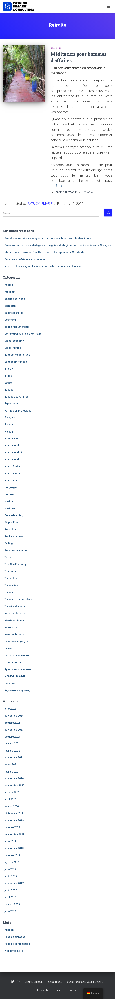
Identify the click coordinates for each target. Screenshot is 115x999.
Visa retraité (12, 627)
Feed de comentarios (17, 943)
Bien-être (56, 48)
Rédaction (11, 529)
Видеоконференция (17, 655)
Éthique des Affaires (16, 396)
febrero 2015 (12, 904)
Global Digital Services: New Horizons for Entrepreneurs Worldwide (44, 252)
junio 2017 (11, 890)
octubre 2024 (12, 722)
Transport (10, 592)
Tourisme (10, 571)
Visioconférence (14, 634)
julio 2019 (10, 841)
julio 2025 (10, 708)
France (9, 424)
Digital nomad (13, 347)
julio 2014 (10, 911)
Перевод (10, 683)
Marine (9, 501)
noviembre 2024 (14, 715)
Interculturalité (13, 452)
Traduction (11, 578)
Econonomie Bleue (16, 361)
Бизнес (9, 648)
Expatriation (12, 403)
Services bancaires (16, 550)
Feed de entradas (15, 936)
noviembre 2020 (14, 778)
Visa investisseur (15, 620)
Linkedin (19, 982)
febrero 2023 (12, 743)
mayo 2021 (11, 764)
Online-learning (14, 515)
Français (10, 417)
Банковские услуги (16, 641)
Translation (11, 585)
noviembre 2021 (14, 757)
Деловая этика (14, 662)
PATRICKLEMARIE (40, 203)
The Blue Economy (15, 564)
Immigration (12, 438)
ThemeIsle (72, 990)
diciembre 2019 (14, 813)
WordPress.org (14, 950)
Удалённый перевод (17, 690)
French (9, 431)
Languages (11, 487)
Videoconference (15, 613)
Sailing (9, 543)
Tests (8, 557)
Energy (9, 368)
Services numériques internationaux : (27, 259)
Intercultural (12, 445)
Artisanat (10, 291)
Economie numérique (17, 354)
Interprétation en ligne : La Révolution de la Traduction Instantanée (43, 266)
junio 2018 (11, 876)
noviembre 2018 (14, 848)
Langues (10, 494)
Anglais (9, 284)
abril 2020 (10, 799)
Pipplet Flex (11, 522)
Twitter (12, 982)
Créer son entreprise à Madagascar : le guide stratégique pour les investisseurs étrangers (58, 245)
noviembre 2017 (14, 883)
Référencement (14, 536)
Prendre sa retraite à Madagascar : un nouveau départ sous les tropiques (48, 238)
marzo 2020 (12, 806)
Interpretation (13, 473)
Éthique (9, 389)
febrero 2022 (12, 750)
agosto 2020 (12, 792)
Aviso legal (55, 982)
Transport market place (18, 599)
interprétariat (12, 466)
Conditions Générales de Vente (85, 982)
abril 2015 (10, 897)
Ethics (8, 382)
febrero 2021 (12, 771)
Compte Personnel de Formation (24, 333)
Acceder (10, 929)
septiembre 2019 (14, 834)
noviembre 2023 (14, 729)
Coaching (10, 319)
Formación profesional (18, 410)
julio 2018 (10, 869)
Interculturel (12, 459)
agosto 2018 (12, 862)
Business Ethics (14, 312)
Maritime (10, 508)
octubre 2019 (12, 827)
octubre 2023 (12, 736)
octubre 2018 (12, 855)
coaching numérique (17, 326)
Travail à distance (15, 606)
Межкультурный (15, 676)
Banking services (15, 298)
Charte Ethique (34, 982)
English (9, 375)
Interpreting (11, 480)
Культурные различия (18, 669)
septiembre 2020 (14, 785)
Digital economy (14, 340)
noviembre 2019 (14, 820)
